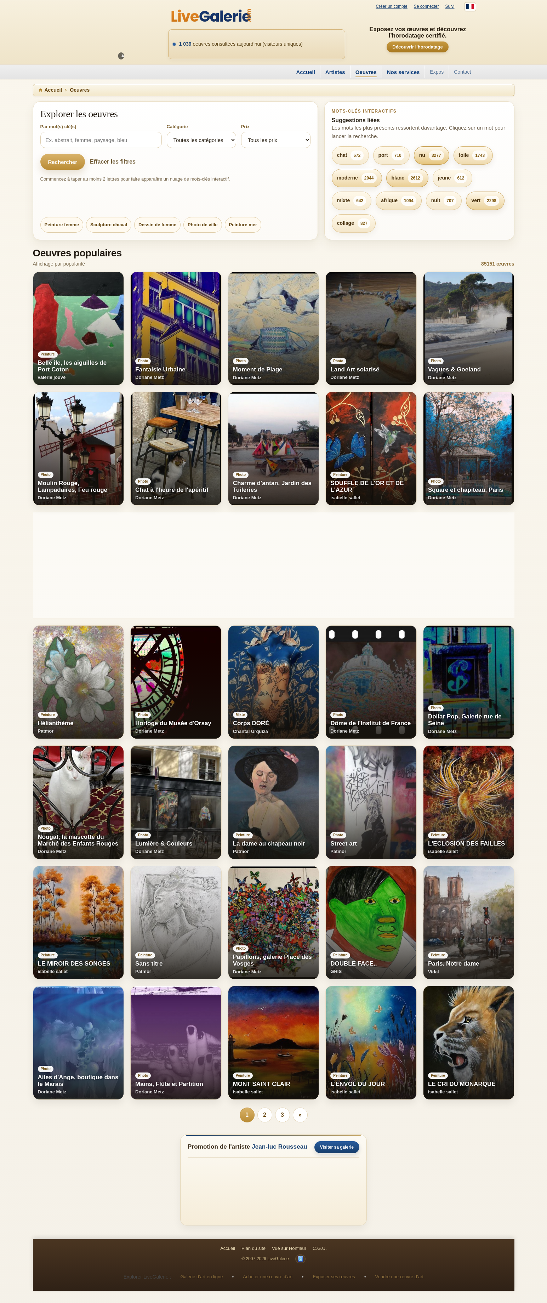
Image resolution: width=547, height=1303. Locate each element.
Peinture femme (62, 224)
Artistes (335, 72)
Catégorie (177, 126)
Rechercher (63, 162)
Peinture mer (243, 224)
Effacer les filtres (113, 162)
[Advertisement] (245, 565)
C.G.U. (320, 1248)
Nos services (403, 72)
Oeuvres (366, 72)
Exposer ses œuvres (334, 1276)
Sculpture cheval (108, 224)
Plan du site (253, 1248)
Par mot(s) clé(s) (58, 126)
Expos (437, 72)
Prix (245, 126)
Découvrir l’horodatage (417, 47)
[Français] (470, 6)
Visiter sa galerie (337, 1147)
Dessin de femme (157, 224)
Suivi (449, 6)
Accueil (305, 72)
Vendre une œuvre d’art (399, 1276)
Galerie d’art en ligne (201, 1276)
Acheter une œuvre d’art (267, 1276)
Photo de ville (203, 224)
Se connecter (426, 6)
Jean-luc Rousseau (279, 1146)
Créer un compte (391, 6)
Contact (462, 72)
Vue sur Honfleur (289, 1248)
